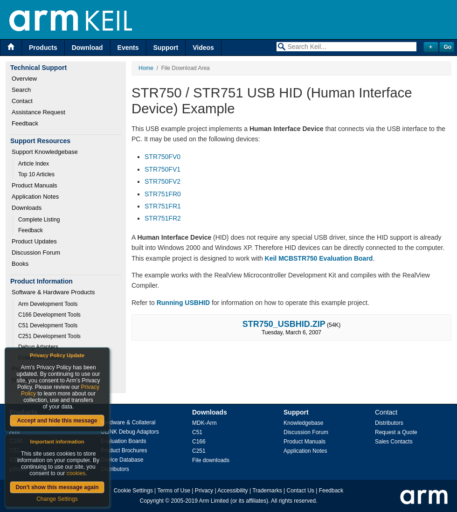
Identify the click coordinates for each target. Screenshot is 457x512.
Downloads (27, 207)
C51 (197, 432)
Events (128, 47)
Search (21, 89)
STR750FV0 (162, 156)
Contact (22, 100)
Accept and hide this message (57, 420)
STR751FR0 (163, 194)
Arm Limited (214, 501)
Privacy (204, 490)
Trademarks (267, 490)
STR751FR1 (163, 206)
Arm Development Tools (47, 304)
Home (145, 68)
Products (43, 47)
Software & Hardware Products (53, 292)
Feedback (25, 123)
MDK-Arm (204, 423)
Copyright (152, 501)
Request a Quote (396, 432)
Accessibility (232, 490)
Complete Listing (39, 219)
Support (166, 47)
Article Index (33, 163)
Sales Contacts (394, 441)
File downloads (210, 460)
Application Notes (35, 196)
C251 (199, 451)
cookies (76, 473)
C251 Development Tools (49, 336)
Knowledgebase (303, 423)
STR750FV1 (162, 169)
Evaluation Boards (123, 441)
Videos (203, 47)
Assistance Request (38, 112)
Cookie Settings (133, 490)
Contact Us (300, 490)
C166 (199, 441)
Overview (24, 78)
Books (20, 263)
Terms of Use (173, 490)
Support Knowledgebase (45, 151)
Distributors (115, 469)
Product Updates (34, 241)
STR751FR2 (163, 218)
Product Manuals (34, 185)
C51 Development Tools (47, 325)
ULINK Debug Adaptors (130, 432)
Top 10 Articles (36, 174)
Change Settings (57, 499)
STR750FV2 (162, 181)
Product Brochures (124, 450)
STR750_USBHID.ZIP (283, 324)
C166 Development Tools (49, 314)
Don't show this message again (56, 487)
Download (87, 47)
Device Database (122, 460)
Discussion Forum (36, 252)
